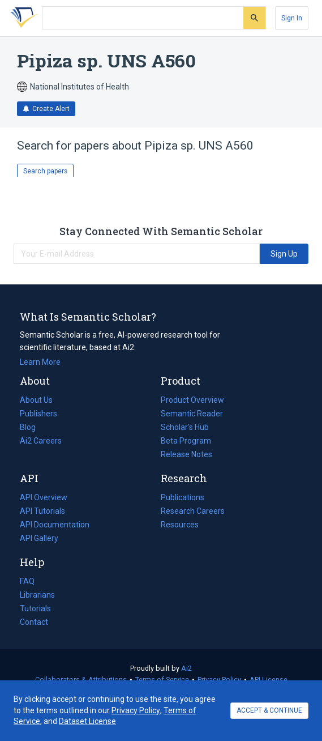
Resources (180, 524)
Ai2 (186, 668)
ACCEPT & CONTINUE (269, 710)
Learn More (40, 362)
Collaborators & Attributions (81, 679)
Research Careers (193, 511)
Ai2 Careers (41, 441)
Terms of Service (162, 679)
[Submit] (254, 18)
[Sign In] (291, 18)
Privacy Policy (219, 679)
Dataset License (87, 721)
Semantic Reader (192, 413)
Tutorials (35, 608)
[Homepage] (22, 18)
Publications (182, 497)
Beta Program (186, 440)
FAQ (27, 581)
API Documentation (54, 524)
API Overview (43, 497)
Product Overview (192, 399)
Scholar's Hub (185, 427)
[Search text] (142, 18)
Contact (34, 622)
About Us (36, 399)
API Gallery (39, 538)
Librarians (37, 594)
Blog (32, 427)
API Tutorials (42, 511)
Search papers (45, 171)
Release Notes (186, 454)
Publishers (38, 413)
